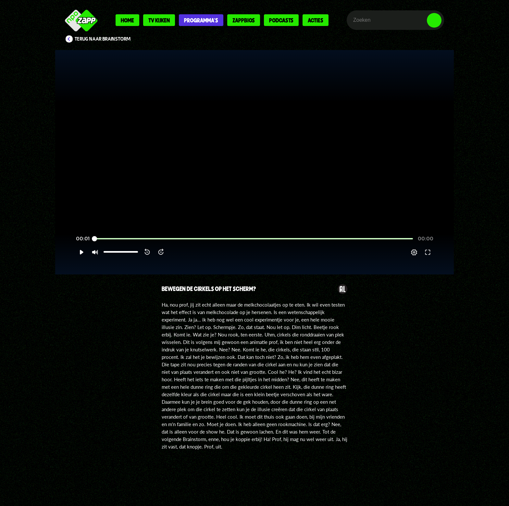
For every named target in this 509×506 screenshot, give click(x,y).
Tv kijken (159, 20)
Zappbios (243, 20)
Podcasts (281, 20)
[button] (81, 252)
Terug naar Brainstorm (102, 39)
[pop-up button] (414, 252)
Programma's (201, 20)
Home (127, 20)
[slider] (253, 238)
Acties (315, 20)
